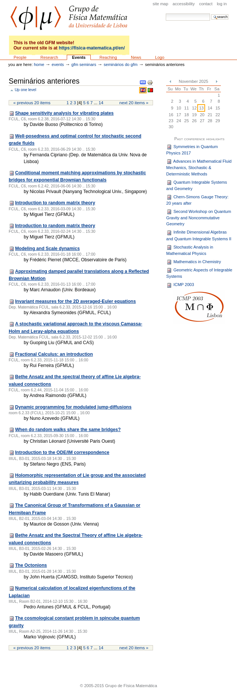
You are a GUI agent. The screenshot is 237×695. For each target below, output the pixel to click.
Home (39, 64)
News (136, 57)
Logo (160, 57)
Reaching (108, 57)
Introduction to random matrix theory (55, 202)
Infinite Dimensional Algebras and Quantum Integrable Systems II (198, 235)
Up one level (25, 90)
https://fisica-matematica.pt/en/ (92, 48)
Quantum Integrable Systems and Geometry (196, 185)
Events (79, 57)
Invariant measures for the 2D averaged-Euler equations (75, 301)
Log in (221, 3)
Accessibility (183, 3)
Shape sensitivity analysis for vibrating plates (64, 113)
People (20, 57)
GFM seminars (83, 64)
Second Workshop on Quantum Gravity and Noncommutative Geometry (198, 217)
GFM (69, 18)
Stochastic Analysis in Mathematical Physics (189, 250)
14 (101, 102)
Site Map (160, 3)
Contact (206, 3)
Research (49, 57)
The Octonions (31, 565)
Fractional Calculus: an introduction (54, 354)
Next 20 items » (133, 102)
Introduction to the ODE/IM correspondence (62, 452)
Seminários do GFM (121, 64)
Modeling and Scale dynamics (47, 248)
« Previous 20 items (32, 102)
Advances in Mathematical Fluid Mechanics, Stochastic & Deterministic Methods (198, 167)
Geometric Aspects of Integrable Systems (199, 273)
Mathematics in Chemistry (193, 262)
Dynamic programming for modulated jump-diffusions (73, 407)
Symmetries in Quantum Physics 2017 (192, 149)
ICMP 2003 (180, 285)
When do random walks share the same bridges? (68, 429)
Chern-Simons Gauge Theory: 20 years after (197, 199)
